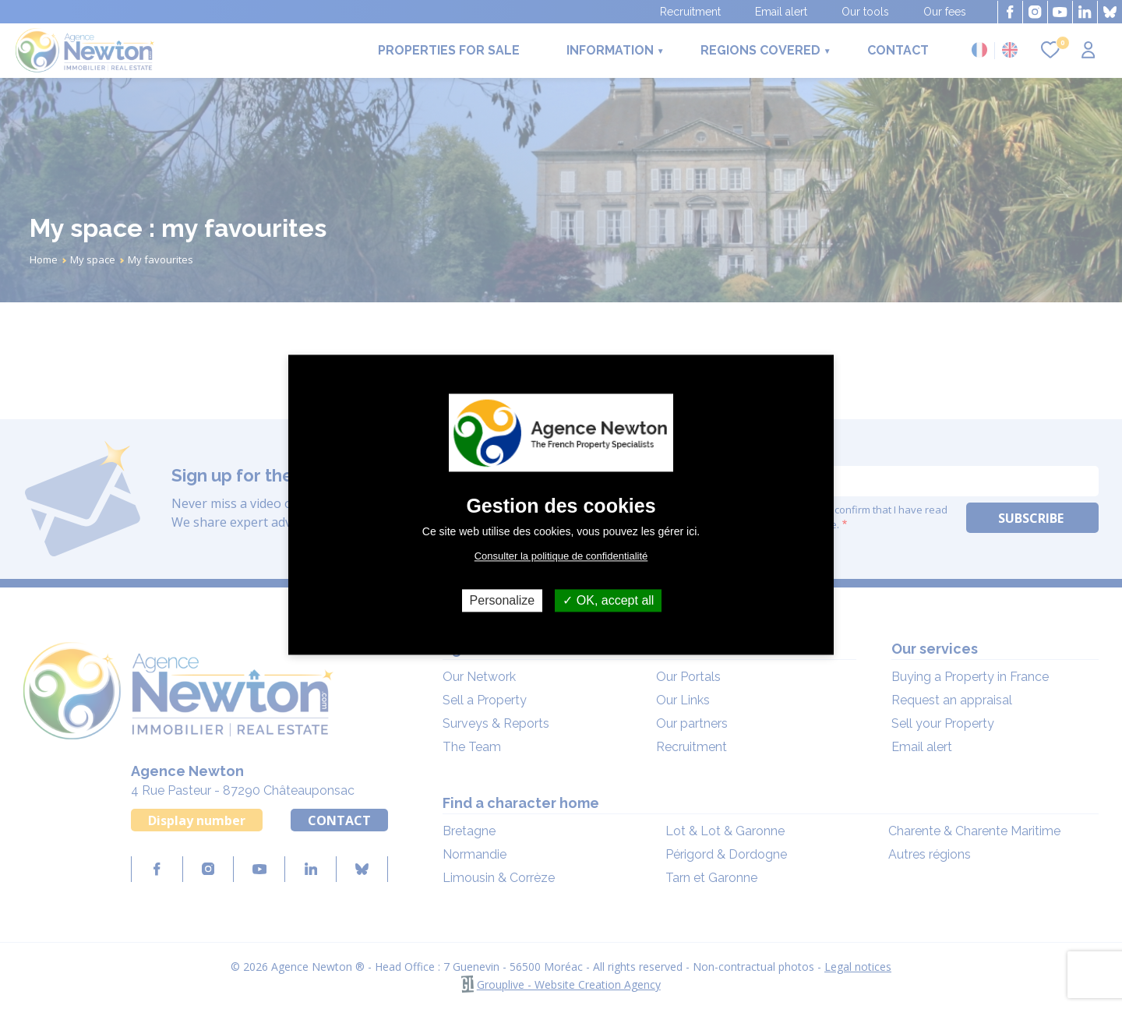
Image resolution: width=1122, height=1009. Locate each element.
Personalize (502, 600)
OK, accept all (608, 600)
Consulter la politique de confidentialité (561, 556)
